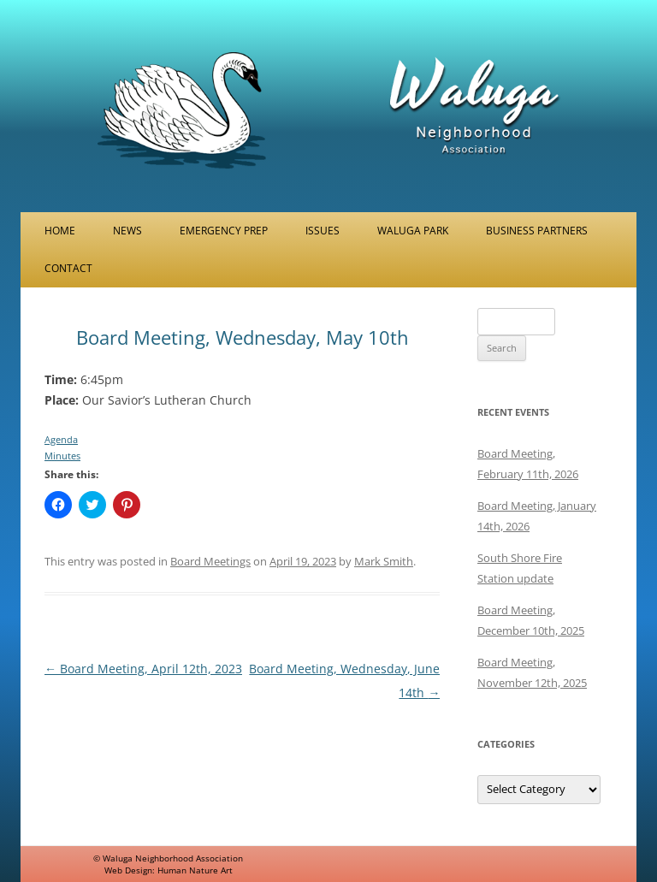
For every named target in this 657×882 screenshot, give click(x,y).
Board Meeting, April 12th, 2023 (143, 668)
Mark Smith (383, 561)
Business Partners (537, 230)
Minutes (62, 455)
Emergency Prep (224, 230)
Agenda (61, 439)
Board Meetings (210, 561)
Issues (322, 230)
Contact (68, 268)
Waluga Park (412, 230)
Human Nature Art (195, 870)
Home (59, 230)
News (127, 230)
